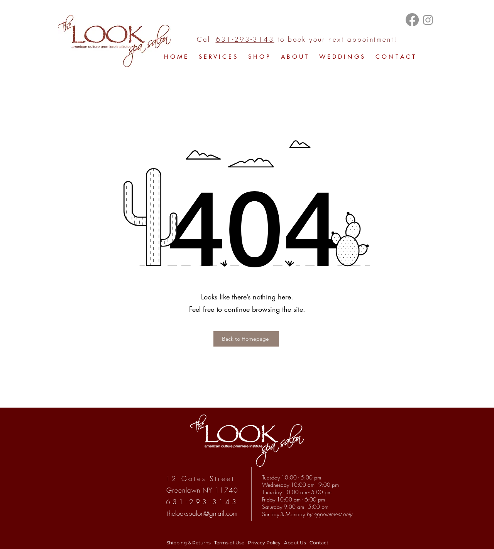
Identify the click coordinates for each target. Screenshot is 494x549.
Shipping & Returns (188, 543)
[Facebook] (412, 19)
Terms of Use (228, 543)
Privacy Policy (264, 543)
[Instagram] (428, 19)
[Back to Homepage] (246, 339)
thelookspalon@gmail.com (202, 513)
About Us (295, 543)
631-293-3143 (245, 39)
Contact (319, 543)
